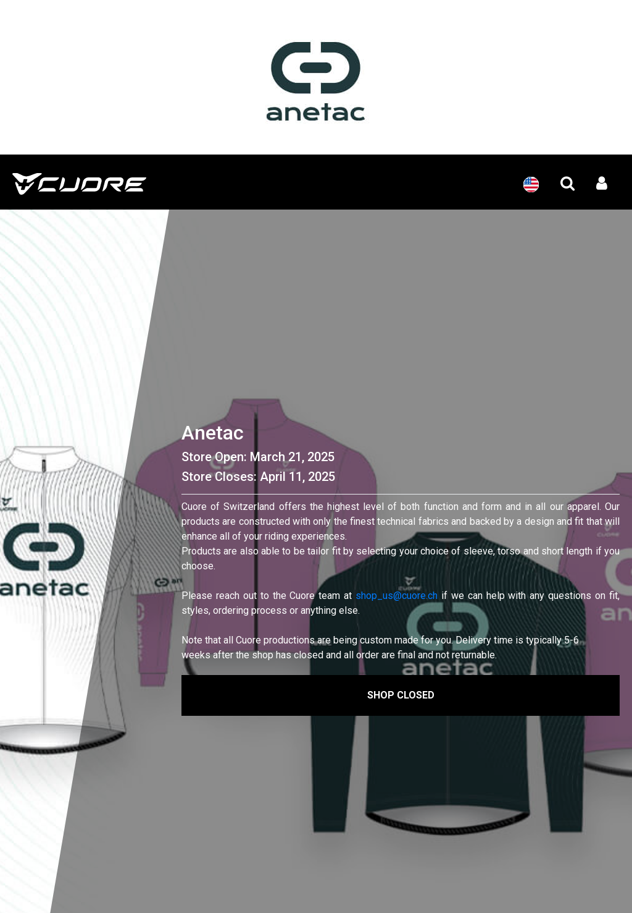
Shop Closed (400, 695)
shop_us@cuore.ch (397, 595)
